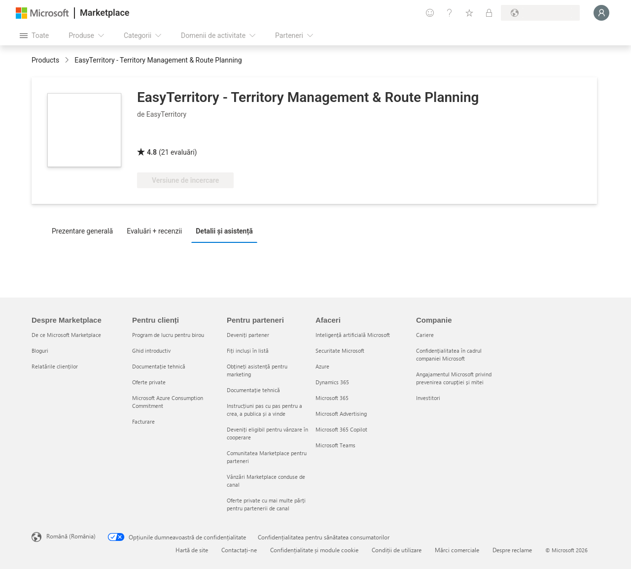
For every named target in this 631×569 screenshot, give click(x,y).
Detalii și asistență (224, 231)
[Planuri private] (489, 13)
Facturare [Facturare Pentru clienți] (143, 421)
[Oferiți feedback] (430, 13)
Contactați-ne (239, 550)
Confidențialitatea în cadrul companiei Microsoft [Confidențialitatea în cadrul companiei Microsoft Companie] (449, 354)
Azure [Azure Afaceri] (322, 366)
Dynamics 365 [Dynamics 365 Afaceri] (332, 382)
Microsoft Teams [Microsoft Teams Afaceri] (335, 445)
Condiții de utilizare (396, 550)
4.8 (152, 152)
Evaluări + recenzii (154, 231)
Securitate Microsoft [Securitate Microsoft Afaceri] (340, 350)
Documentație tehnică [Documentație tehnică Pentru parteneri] (253, 390)
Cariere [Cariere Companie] (425, 334)
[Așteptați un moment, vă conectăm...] (601, 13)
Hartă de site (191, 550)
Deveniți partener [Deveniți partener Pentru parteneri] (248, 334)
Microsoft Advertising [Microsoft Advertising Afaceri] (341, 413)
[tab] (84, 230)
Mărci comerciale (457, 550)
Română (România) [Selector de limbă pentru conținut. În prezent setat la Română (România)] (71, 536)
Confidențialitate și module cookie (314, 550)
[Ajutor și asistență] (449, 13)
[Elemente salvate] (469, 13)
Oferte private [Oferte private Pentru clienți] (149, 382)
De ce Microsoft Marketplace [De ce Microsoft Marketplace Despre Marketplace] (66, 334)
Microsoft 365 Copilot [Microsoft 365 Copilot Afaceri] (341, 429)
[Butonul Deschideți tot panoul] (34, 35)
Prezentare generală (82, 231)
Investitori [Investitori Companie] (428, 398)
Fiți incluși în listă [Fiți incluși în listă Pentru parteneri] (248, 350)
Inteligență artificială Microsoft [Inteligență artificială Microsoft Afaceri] (353, 334)
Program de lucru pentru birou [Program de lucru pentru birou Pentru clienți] (168, 334)
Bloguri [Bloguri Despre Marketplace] (40, 350)
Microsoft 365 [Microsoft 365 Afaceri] (332, 398)
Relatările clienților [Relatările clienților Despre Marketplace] (55, 366)
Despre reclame (512, 550)
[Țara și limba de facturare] (540, 13)
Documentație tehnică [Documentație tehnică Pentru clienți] (158, 366)
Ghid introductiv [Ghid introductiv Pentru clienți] (151, 350)
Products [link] (45, 60)
